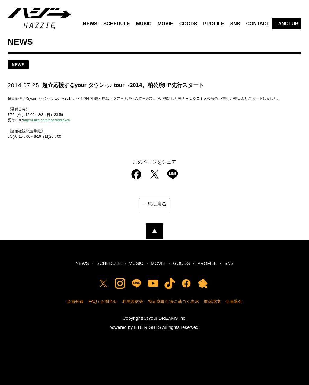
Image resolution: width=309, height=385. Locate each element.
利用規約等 (132, 301)
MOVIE (165, 23)
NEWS (90, 23)
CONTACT (257, 23)
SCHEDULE (117, 23)
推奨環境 (212, 301)
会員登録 (75, 301)
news (18, 64)
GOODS (188, 23)
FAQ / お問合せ (102, 301)
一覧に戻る (154, 204)
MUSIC (144, 23)
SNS (235, 23)
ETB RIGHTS (147, 327)
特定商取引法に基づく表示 (173, 301)
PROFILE (213, 23)
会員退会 (233, 301)
